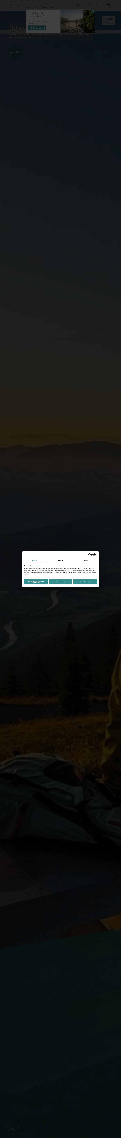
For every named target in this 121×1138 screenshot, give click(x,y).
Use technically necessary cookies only (36, 581)
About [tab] (86, 560)
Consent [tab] (35, 560)
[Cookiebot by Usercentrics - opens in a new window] (89, 554)
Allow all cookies (85, 582)
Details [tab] (60, 560)
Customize (60, 582)
